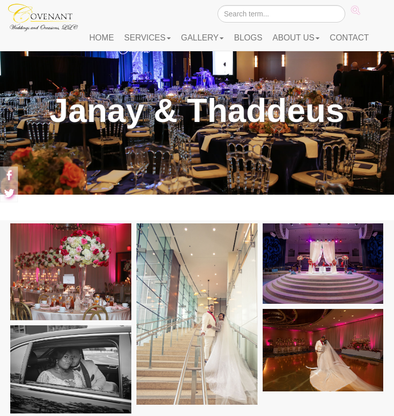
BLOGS (248, 37)
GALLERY (202, 37)
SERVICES (147, 37)
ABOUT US (296, 37)
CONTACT (349, 37)
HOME (101, 37)
